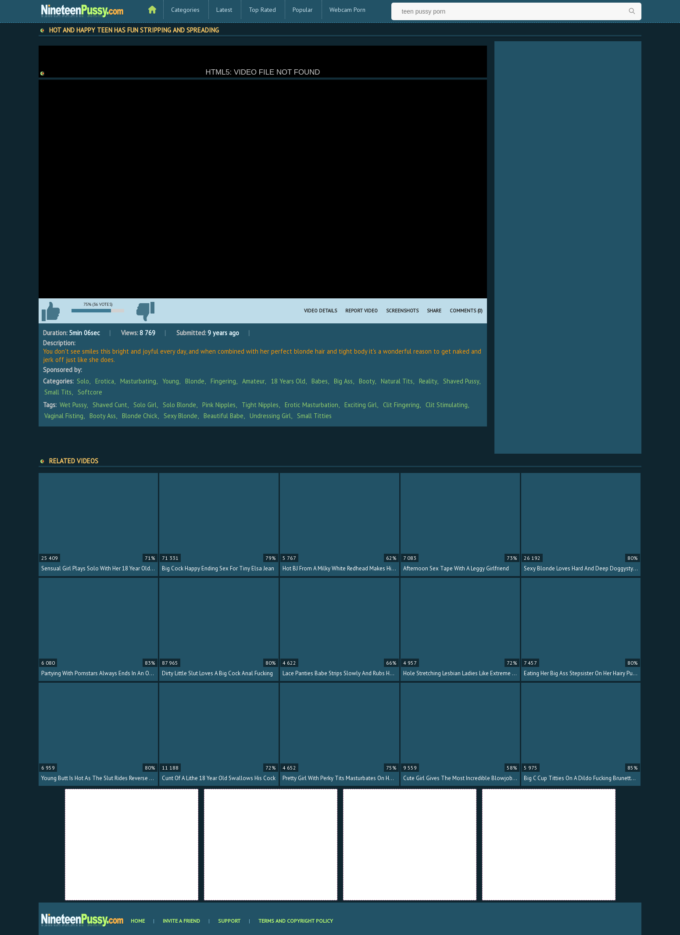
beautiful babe (223, 416)
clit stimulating (447, 405)
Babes (319, 381)
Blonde (194, 381)
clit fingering (401, 405)
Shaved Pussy (461, 381)
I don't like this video (145, 311)
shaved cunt (110, 405)
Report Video (361, 311)
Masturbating (138, 381)
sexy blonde (180, 416)
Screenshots (402, 311)
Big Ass (343, 381)
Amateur (253, 381)
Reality (428, 381)
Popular (303, 10)
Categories (185, 10)
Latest (224, 10)
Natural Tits (397, 381)
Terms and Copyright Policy (295, 920)
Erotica (104, 381)
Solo (83, 381)
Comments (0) (466, 311)
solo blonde (179, 405)
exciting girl (360, 405)
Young (170, 381)
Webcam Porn (347, 10)
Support (229, 920)
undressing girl (270, 416)
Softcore (90, 392)
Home (138, 920)
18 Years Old (288, 381)
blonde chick (139, 416)
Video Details (320, 311)
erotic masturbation (311, 405)
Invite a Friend (181, 920)
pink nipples (219, 405)
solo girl (145, 405)
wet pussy (73, 405)
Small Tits (58, 392)
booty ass (102, 416)
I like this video (50, 311)
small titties (314, 416)
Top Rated (262, 10)
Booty (367, 381)
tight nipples (260, 405)
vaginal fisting (63, 416)
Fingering (223, 381)
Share (434, 311)
